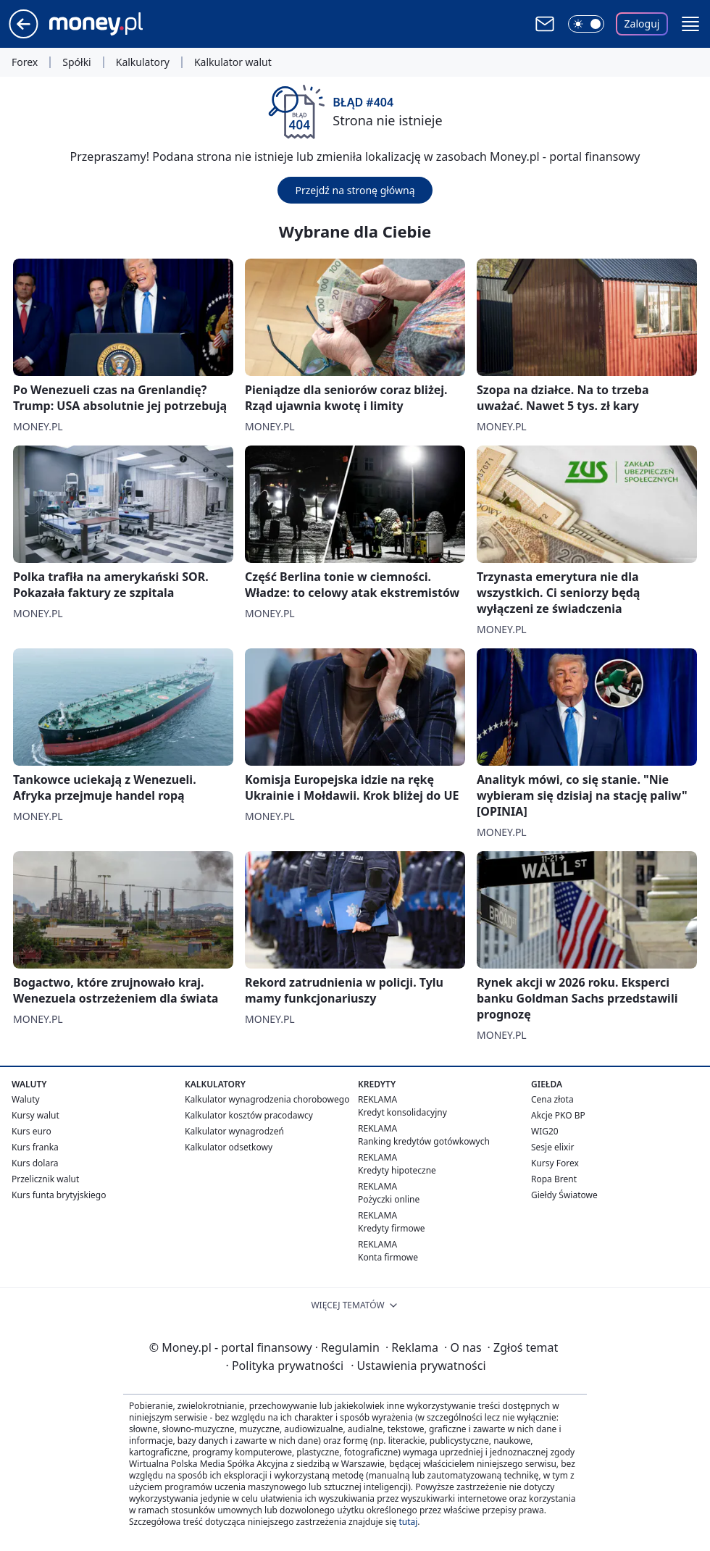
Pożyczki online (388, 1199)
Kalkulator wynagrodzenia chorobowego (267, 1099)
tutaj (407, 1522)
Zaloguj (642, 23)
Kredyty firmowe (391, 1228)
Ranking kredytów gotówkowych (424, 1141)
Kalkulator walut (233, 62)
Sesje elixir (552, 1147)
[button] (690, 23)
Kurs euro (31, 1131)
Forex (25, 62)
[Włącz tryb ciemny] (586, 24)
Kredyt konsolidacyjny (402, 1112)
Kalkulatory (143, 62)
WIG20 (545, 1131)
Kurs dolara (35, 1163)
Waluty (26, 1099)
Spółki (76, 62)
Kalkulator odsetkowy (228, 1147)
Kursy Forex (555, 1163)
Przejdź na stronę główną (354, 190)
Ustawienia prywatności (418, 1366)
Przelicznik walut (45, 1179)
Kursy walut (35, 1115)
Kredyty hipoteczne (397, 1170)
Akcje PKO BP (558, 1115)
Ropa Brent (554, 1179)
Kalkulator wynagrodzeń (234, 1131)
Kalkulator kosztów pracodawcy (249, 1115)
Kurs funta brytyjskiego (59, 1195)
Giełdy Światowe (564, 1195)
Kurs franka (35, 1147)
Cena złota (552, 1099)
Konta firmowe (388, 1257)
